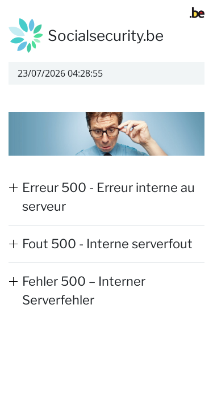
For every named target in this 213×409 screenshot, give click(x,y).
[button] (106, 197)
